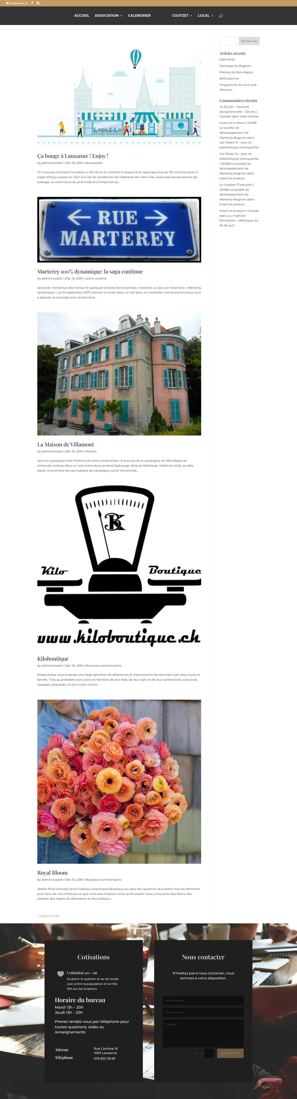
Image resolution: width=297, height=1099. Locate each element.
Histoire (91, 451)
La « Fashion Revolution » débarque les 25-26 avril (239, 220)
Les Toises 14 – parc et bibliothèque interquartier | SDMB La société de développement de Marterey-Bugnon (239, 163)
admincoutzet (52, 163)
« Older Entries (48, 916)
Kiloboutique (53, 658)
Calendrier (139, 16)
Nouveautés (94, 163)
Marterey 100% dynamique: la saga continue (90, 271)
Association (107, 16)
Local (203, 16)
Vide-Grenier (249, 116)
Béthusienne (229, 78)
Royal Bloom (52, 872)
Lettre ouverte (96, 278)
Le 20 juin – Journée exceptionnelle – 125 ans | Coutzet (238, 111)
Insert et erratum (232, 178)
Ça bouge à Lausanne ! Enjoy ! (72, 155)
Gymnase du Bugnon (235, 66)
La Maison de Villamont (65, 444)
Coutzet (180, 16)
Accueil (81, 16)
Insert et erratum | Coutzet (239, 211)
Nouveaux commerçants (103, 665)
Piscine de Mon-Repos (236, 72)
